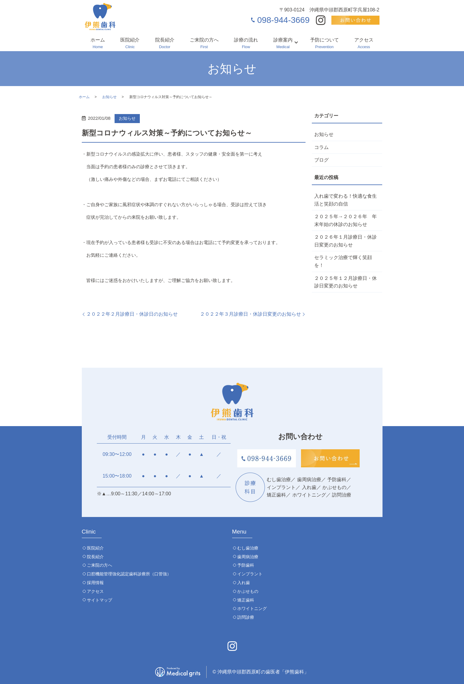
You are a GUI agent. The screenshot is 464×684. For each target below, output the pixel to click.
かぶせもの (247, 591)
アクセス (363, 43)
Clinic (89, 531)
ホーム (98, 43)
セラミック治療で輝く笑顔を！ (343, 261)
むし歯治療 (247, 548)
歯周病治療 (247, 556)
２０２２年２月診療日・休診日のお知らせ (132, 314)
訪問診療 (245, 617)
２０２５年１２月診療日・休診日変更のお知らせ (345, 282)
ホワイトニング (252, 608)
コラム (321, 147)
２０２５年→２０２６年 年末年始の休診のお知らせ (345, 220)
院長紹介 (164, 43)
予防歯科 (245, 565)
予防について (324, 43)
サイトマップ (99, 600)
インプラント (250, 573)
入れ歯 (243, 582)
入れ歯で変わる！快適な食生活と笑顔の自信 (345, 199)
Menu (239, 531)
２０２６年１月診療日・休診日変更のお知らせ (345, 240)
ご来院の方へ (204, 43)
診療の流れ (246, 43)
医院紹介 (130, 43)
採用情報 (95, 582)
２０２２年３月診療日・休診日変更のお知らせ (250, 314)
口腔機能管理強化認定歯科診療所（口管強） (129, 573)
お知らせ (109, 97)
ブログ (321, 159)
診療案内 (283, 43)
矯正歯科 (245, 600)
